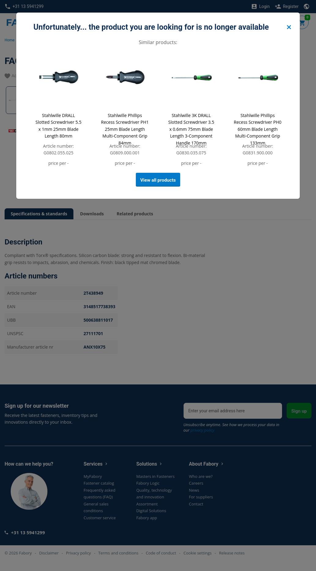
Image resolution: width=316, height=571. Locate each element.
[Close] (289, 27)
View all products (158, 180)
